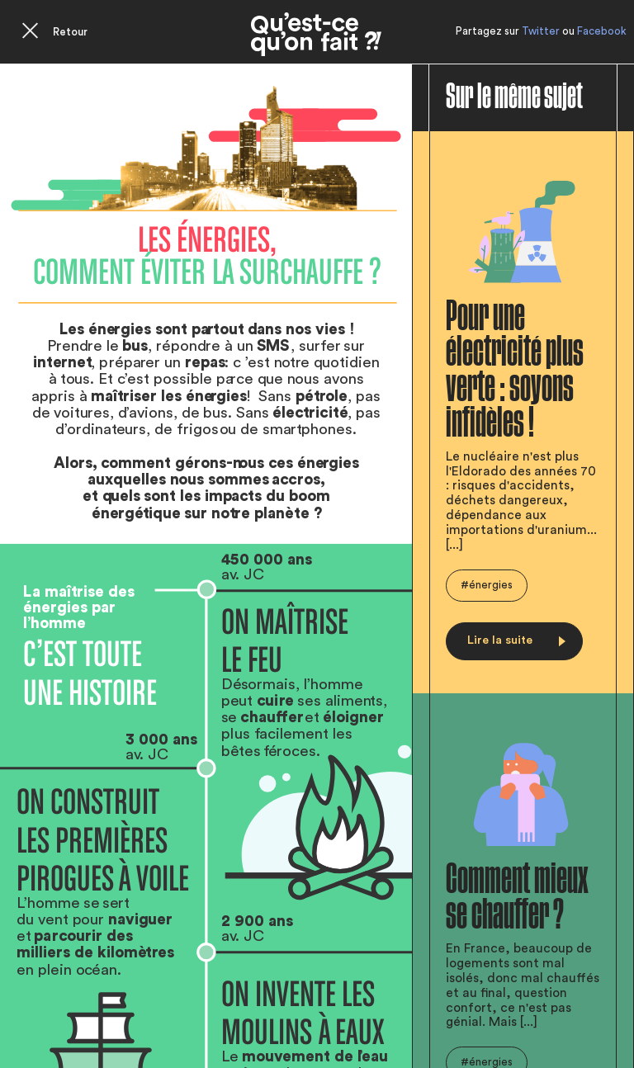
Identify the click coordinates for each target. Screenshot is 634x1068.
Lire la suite (516, 640)
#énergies (487, 584)
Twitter (541, 31)
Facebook (602, 31)
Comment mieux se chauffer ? (517, 897)
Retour (70, 31)
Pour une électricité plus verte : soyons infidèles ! (515, 370)
